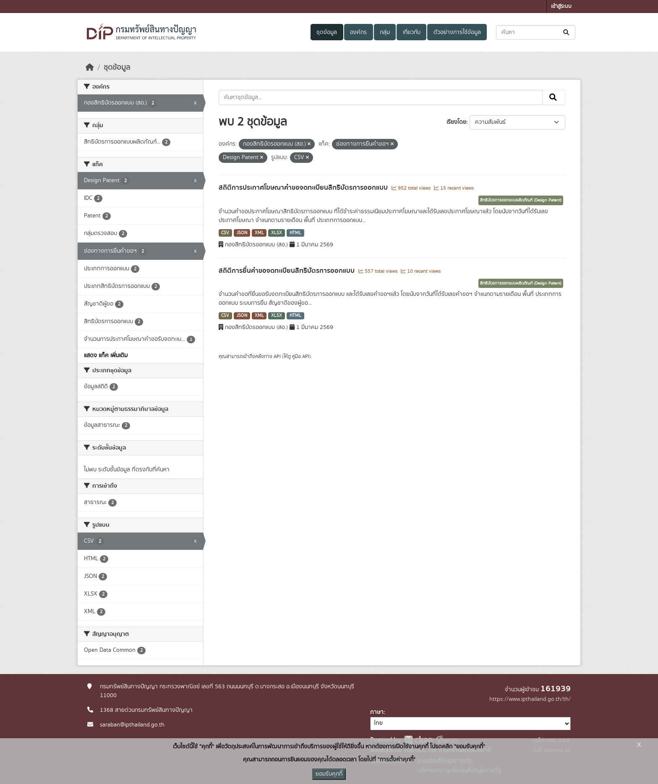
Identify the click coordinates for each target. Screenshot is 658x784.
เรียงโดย (456, 122)
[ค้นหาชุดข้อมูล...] (535, 32)
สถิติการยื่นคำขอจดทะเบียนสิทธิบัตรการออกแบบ (287, 270)
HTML (295, 233)
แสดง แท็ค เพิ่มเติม (106, 355)
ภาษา (377, 712)
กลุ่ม (385, 32)
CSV (225, 233)
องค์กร (358, 32)
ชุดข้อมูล (326, 32)
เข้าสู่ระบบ (561, 6)
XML (259, 233)
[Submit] (567, 32)
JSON (242, 233)
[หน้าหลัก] (90, 67)
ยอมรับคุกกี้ (329, 774)
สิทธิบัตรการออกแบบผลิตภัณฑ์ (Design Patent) (520, 200)
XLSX (276, 233)
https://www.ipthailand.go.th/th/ (530, 699)
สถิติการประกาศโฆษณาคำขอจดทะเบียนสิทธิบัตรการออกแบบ (304, 187)
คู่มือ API (300, 356)
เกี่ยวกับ (411, 32)
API (277, 356)
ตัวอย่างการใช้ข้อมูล (457, 32)
